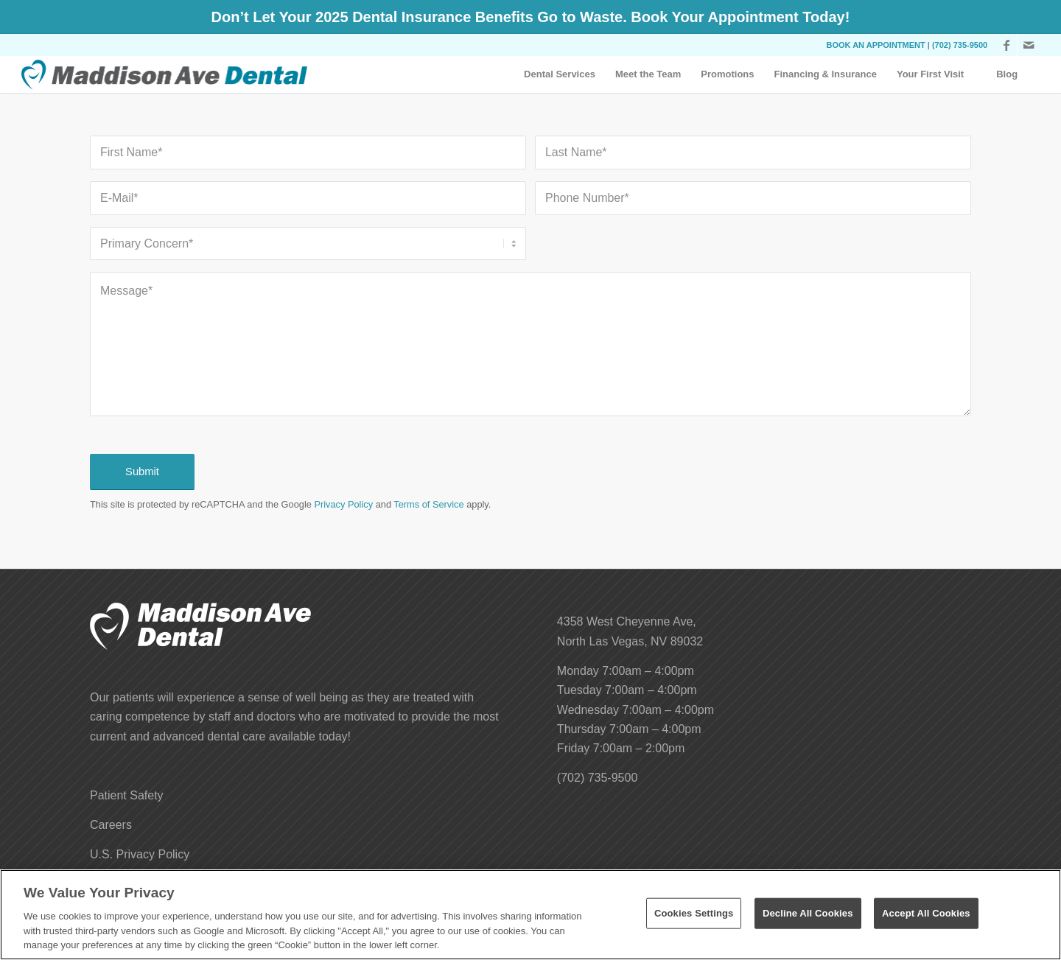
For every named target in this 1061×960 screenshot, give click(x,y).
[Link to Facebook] (1006, 45)
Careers (111, 825)
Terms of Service (428, 504)
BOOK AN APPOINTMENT (876, 45)
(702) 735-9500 (959, 45)
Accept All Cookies (926, 913)
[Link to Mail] (1029, 45)
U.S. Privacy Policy (139, 854)
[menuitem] (559, 74)
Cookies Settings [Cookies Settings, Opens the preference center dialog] (694, 913)
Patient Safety (127, 795)
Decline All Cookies (808, 913)
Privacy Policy (343, 504)
